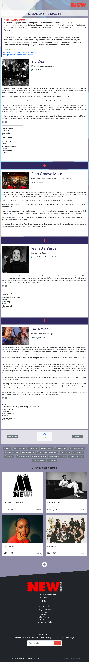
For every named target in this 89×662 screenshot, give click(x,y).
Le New (44, 612)
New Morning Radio (44, 622)
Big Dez (7, 448)
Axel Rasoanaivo (22, 456)
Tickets (38, 510)
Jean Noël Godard (39, 456)
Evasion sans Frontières (57, 456)
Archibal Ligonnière (77, 448)
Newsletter (44, 619)
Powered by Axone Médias (71, 658)
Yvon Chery (65, 452)
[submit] (57, 643)
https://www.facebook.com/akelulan (19, 54)
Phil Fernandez (19, 448)
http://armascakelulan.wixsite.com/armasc (21, 52)
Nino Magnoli (78, 452)
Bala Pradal (33, 448)
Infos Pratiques (44, 617)
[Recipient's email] (41, 643)
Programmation (44, 609)
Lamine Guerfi (46, 448)
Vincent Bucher (39, 460)
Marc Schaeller (61, 448)
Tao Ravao (9, 456)
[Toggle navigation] (5, 5)
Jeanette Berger (28, 452)
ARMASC (52, 460)
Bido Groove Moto (76, 456)
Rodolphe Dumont (12, 452)
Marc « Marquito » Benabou (47, 452)
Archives (44, 614)
